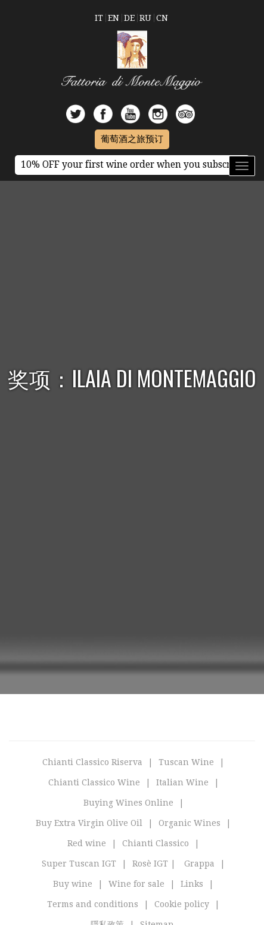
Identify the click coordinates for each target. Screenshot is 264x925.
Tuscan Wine (186, 762)
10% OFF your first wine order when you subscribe (132, 164)
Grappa (199, 863)
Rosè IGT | (154, 863)
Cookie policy (181, 904)
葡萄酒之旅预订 (132, 139)
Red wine (86, 843)
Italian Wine (182, 782)
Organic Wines (189, 823)
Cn (162, 18)
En (113, 18)
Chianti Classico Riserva (92, 762)
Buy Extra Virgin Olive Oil (89, 823)
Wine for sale (136, 884)
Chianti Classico (155, 843)
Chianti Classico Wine (94, 782)
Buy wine (72, 884)
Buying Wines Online (128, 802)
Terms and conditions (92, 904)
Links (192, 884)
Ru (145, 18)
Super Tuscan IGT (79, 863)
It (99, 18)
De (129, 18)
